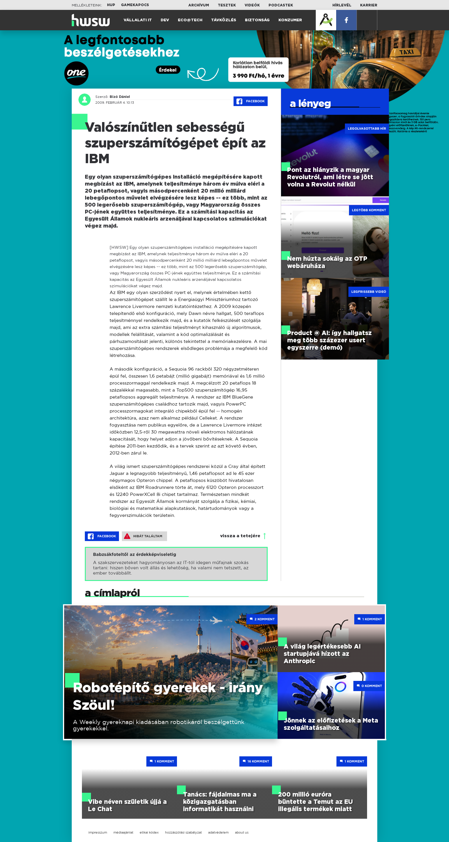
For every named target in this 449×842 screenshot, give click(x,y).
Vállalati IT (138, 20)
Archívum (198, 5)
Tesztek (227, 5)
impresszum (97, 832)
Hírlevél (341, 5)
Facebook (250, 101)
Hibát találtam (143, 536)
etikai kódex (149, 832)
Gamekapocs (135, 5)
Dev (165, 20)
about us (241, 832)
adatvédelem (218, 832)
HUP (111, 5)
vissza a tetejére (240, 536)
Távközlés (223, 20)
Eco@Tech (190, 20)
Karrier (368, 5)
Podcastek (281, 5)
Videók (252, 5)
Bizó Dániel (119, 96)
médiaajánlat (123, 832)
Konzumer (290, 20)
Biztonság (257, 20)
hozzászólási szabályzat (183, 832)
